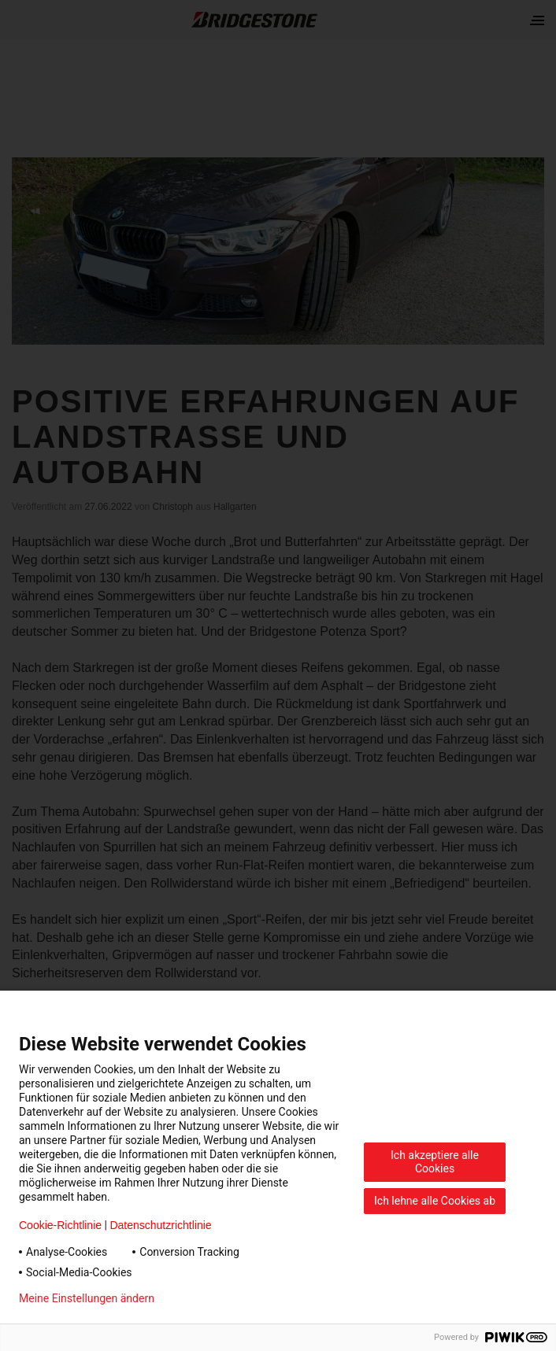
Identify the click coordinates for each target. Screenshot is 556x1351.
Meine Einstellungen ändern (86, 1298)
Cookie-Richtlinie (60, 1225)
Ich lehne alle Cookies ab (434, 1200)
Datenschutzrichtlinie (160, 1225)
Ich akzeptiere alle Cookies (435, 1162)
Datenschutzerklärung (233, 1298)
